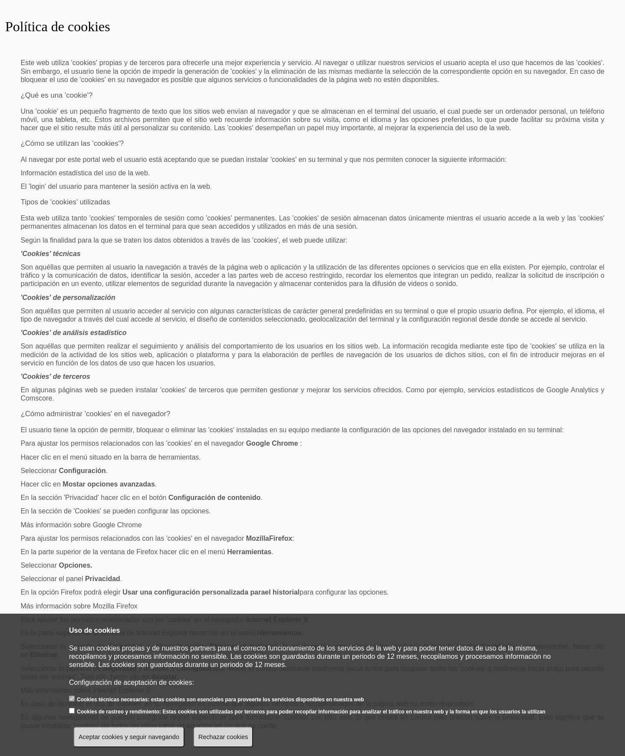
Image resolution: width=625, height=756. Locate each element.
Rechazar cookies (223, 736)
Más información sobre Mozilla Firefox (78, 606)
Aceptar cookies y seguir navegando (129, 736)
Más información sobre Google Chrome (80, 525)
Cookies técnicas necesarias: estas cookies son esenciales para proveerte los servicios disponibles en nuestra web (220, 700)
